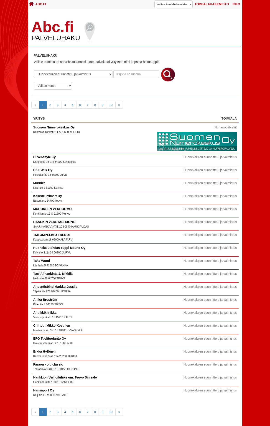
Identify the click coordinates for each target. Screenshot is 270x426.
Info (236, 4)
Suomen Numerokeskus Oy (54, 127)
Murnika (39, 183)
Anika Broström (45, 299)
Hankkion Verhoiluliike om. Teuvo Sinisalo (65, 377)
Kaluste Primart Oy (47, 196)
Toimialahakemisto (211, 4)
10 (111, 105)
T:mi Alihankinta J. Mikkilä (53, 274)
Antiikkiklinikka (44, 312)
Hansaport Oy (43, 390)
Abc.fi (37, 4)
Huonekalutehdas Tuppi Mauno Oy (59, 248)
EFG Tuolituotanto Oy (49, 338)
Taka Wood (41, 261)
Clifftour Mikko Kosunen (51, 325)
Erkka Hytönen (44, 351)
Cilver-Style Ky (44, 157)
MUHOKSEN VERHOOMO (52, 209)
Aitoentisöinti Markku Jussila (55, 286)
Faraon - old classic (48, 364)
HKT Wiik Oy (42, 170)
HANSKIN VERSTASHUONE (54, 222)
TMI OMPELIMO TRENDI (51, 235)
